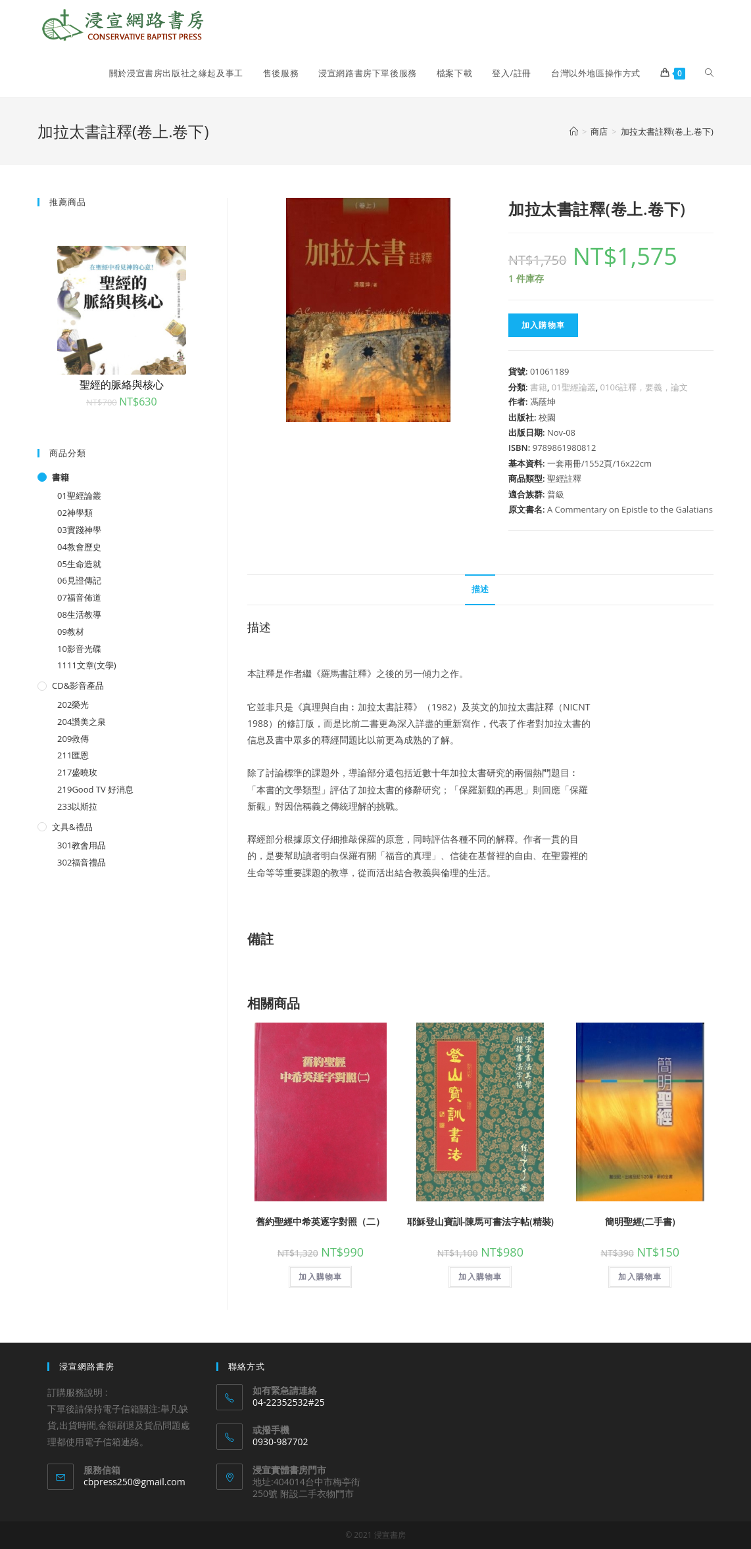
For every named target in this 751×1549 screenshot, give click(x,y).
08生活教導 (79, 614)
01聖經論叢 (574, 387)
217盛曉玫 (77, 772)
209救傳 (73, 739)
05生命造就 (79, 564)
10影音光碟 (79, 649)
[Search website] (709, 73)
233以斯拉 (77, 806)
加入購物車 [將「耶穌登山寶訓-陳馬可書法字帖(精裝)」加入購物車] (480, 1276)
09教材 (70, 631)
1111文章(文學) (86, 665)
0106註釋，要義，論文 (644, 387)
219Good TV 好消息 (95, 789)
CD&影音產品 (78, 685)
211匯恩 (73, 755)
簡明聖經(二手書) (640, 1221)
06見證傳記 (79, 580)
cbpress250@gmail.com (134, 1481)
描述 (480, 589)
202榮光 (73, 704)
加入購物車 (543, 325)
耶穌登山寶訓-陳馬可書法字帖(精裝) (480, 1221)
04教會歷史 (79, 547)
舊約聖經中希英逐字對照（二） (320, 1221)
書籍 (538, 387)
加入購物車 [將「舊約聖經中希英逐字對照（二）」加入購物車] (320, 1276)
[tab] (480, 590)
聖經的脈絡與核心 (122, 384)
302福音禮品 (81, 862)
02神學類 (75, 513)
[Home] (573, 131)
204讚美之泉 (81, 722)
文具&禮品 (72, 827)
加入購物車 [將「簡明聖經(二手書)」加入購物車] (640, 1276)
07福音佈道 (79, 597)
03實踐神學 (79, 530)
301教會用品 (81, 845)
